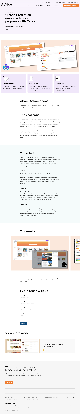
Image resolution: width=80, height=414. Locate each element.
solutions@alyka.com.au (51, 397)
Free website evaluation (71, 5)
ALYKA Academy (50, 2)
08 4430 (33, 397)
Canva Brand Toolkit (40, 164)
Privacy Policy (15, 410)
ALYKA (7, 410)
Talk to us (9, 382)
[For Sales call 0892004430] (61, 2)
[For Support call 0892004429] (73, 2)
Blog (43, 2)
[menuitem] (29, 5)
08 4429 (35, 399)
